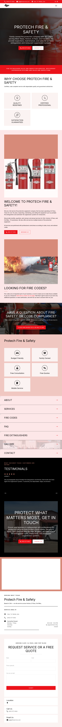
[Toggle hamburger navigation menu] (56, 5)
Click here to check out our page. (19, 295)
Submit (31, 694)
